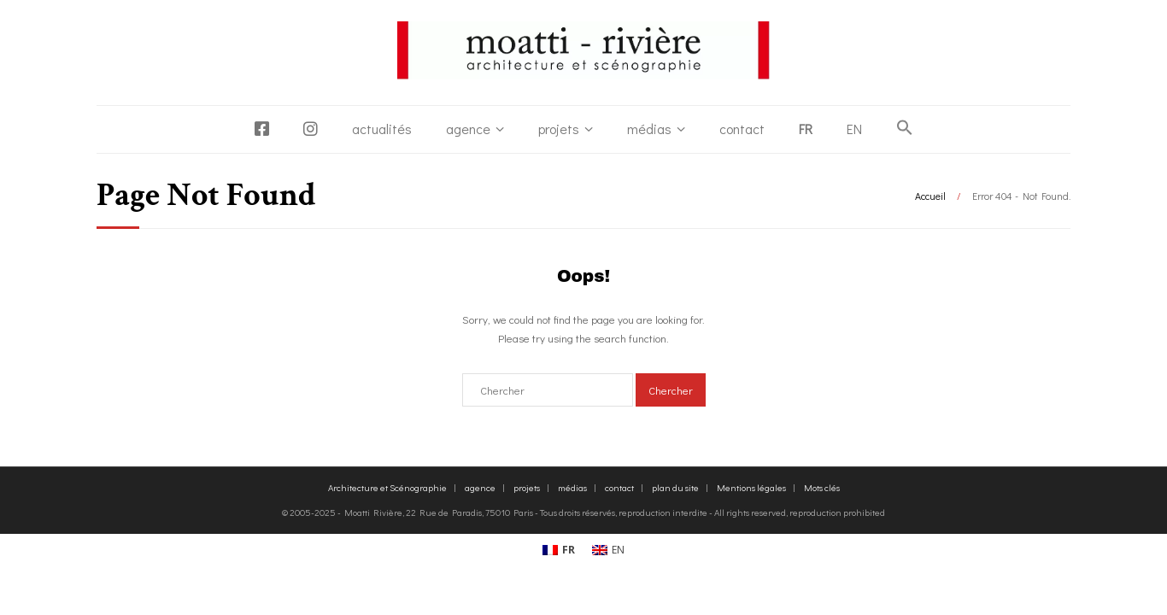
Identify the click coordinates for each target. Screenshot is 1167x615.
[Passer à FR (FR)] (559, 551)
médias (649, 129)
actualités (382, 129)
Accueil (930, 195)
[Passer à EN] (854, 129)
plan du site (675, 487)
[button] (904, 128)
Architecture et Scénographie (387, 487)
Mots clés (822, 487)
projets (558, 129)
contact (742, 129)
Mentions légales (751, 487)
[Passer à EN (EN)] (608, 551)
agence (468, 129)
